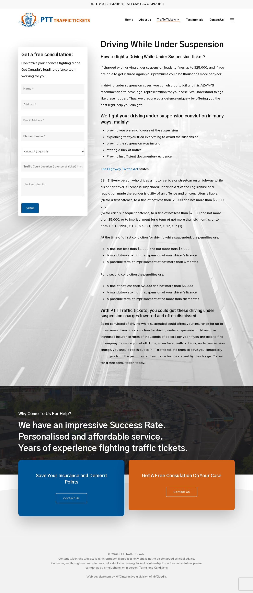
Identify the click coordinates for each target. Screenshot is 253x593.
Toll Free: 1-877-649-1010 (144, 4)
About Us (145, 19)
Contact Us (216, 19)
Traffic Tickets (168, 19)
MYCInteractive (125, 576)
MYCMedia (159, 576)
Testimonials (194, 19)
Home (129, 19)
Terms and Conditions (153, 567)
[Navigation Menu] (232, 20)
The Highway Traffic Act (119, 169)
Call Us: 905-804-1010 (106, 4)
